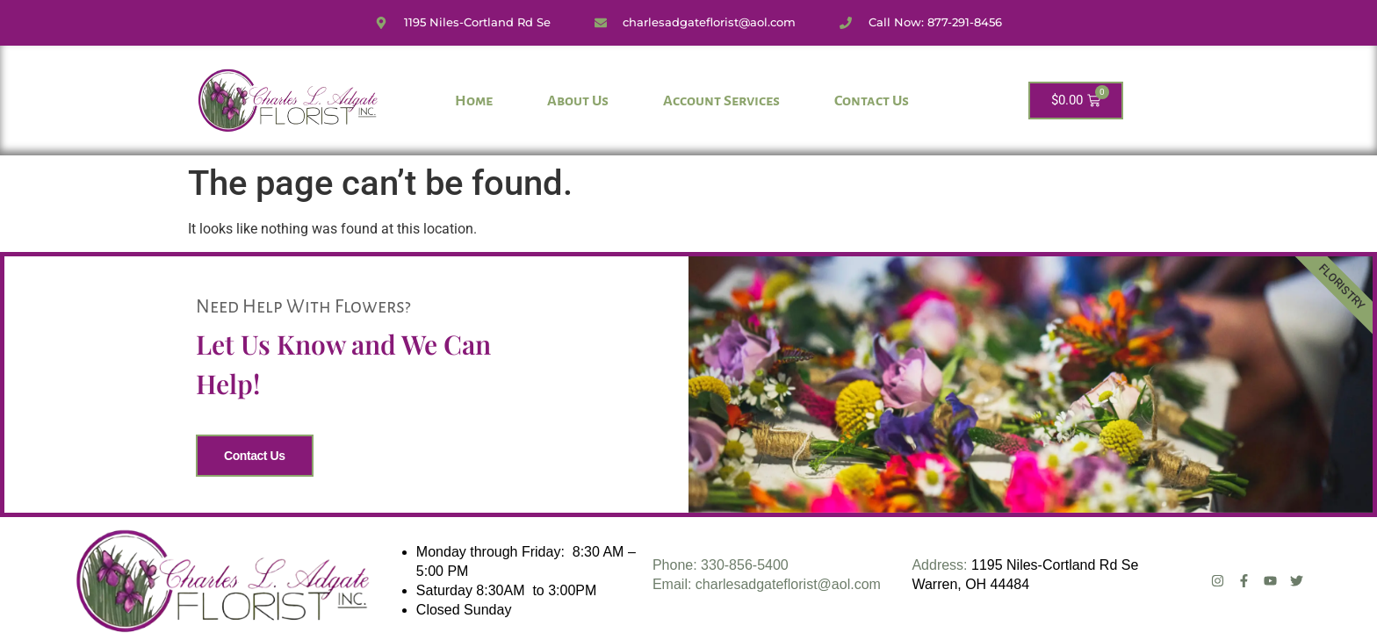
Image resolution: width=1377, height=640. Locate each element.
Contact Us (871, 101)
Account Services (721, 101)
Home (474, 101)
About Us (578, 101)
